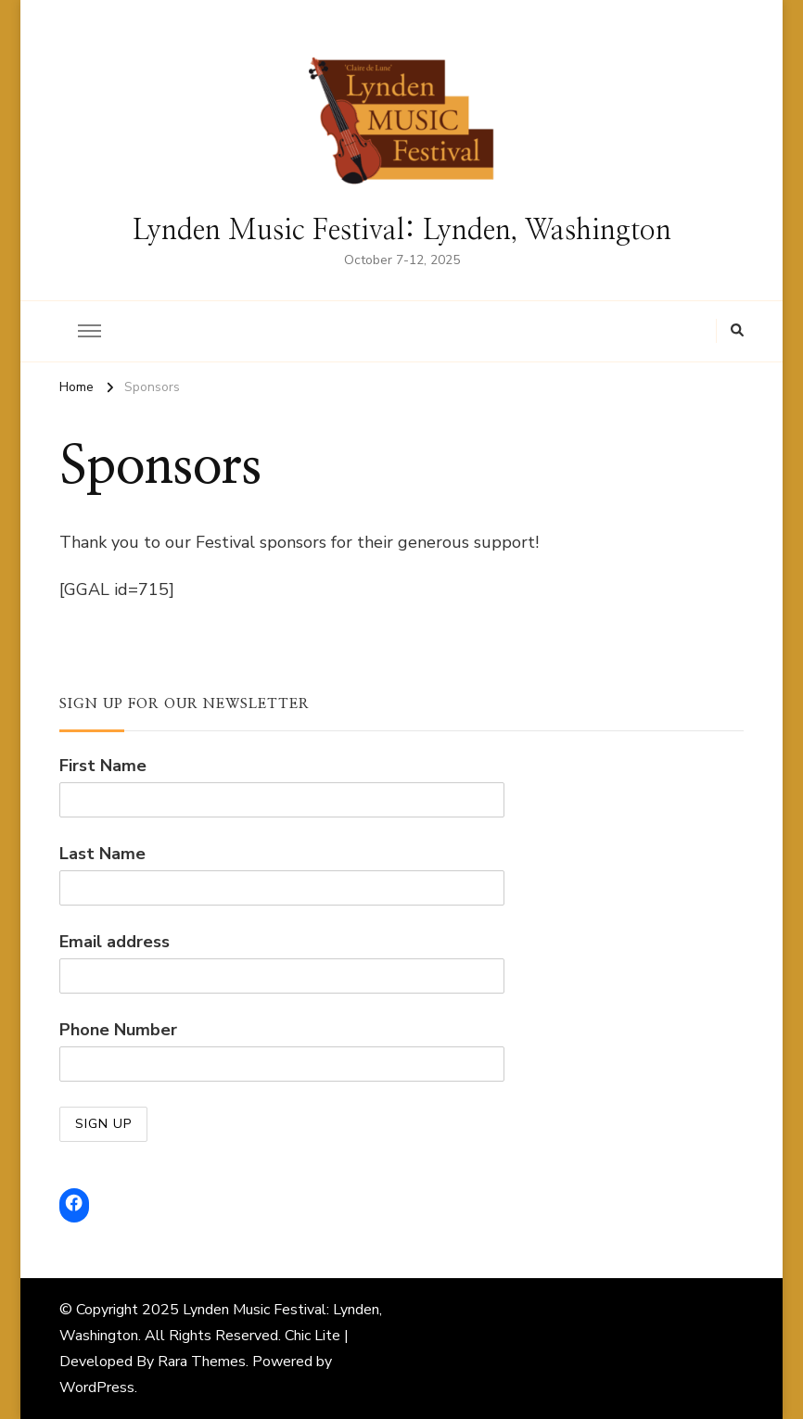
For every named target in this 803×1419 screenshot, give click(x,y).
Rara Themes (202, 1361)
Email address (114, 942)
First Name (103, 765)
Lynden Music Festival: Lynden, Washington (402, 231)
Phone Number (118, 1030)
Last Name (102, 854)
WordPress (96, 1387)
